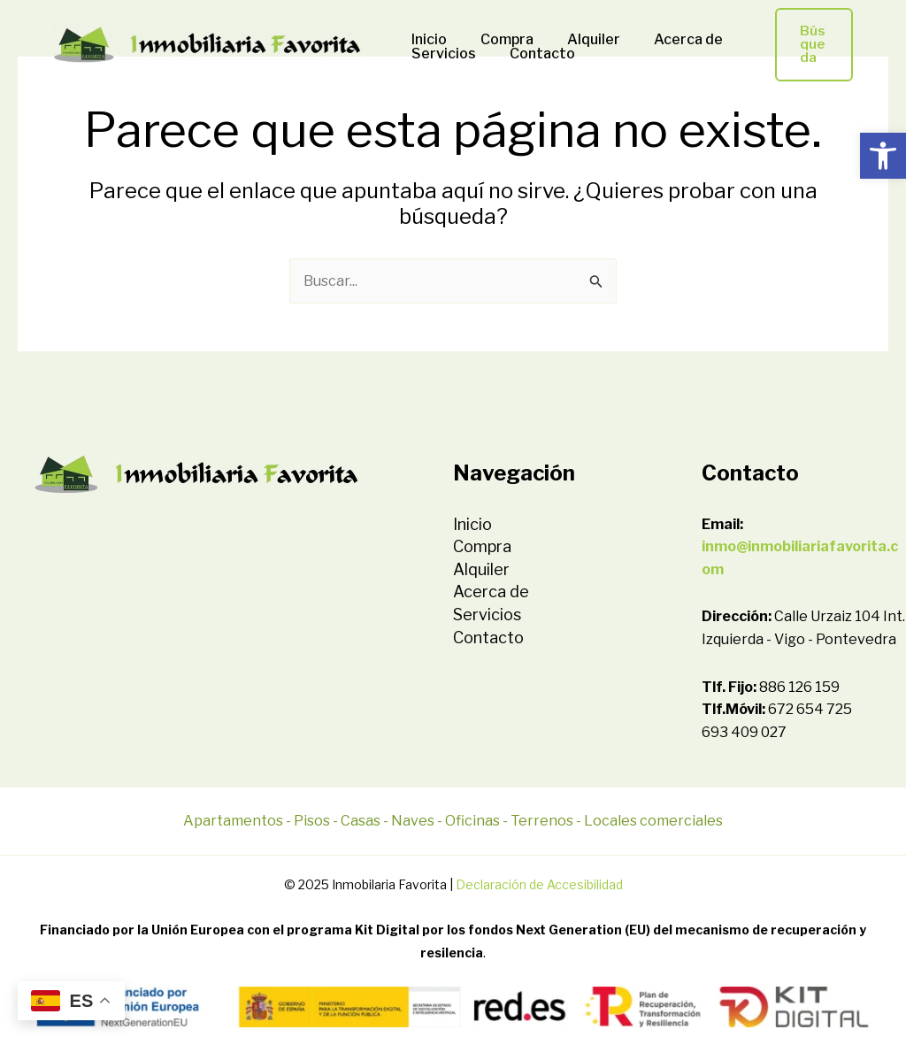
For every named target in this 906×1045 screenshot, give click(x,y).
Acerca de (669, 40)
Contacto (534, 54)
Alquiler (580, 40)
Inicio (426, 40)
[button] (883, 156)
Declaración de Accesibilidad (539, 884)
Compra (499, 40)
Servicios (441, 54)
